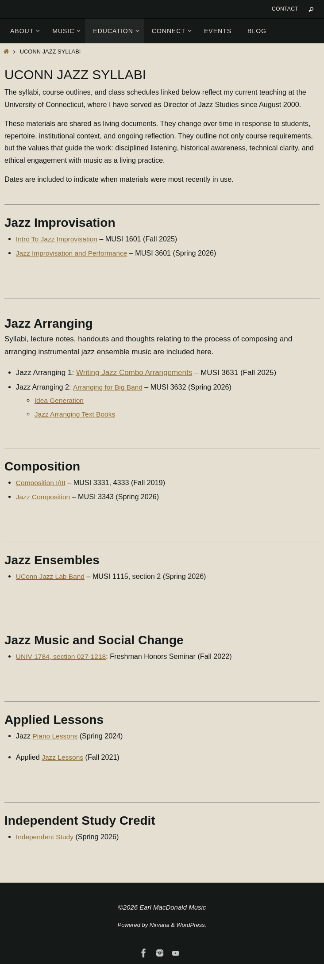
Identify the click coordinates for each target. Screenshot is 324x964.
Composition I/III (42, 482)
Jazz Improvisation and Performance (74, 253)
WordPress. (192, 925)
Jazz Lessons (63, 757)
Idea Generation (60, 400)
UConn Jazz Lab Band (52, 576)
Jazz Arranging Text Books (77, 414)
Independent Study (46, 837)
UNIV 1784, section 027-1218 (63, 656)
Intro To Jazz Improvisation (58, 239)
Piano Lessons (56, 736)
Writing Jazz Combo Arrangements (134, 372)
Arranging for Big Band (109, 387)
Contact (285, 9)
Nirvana (160, 925)
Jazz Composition (44, 497)
